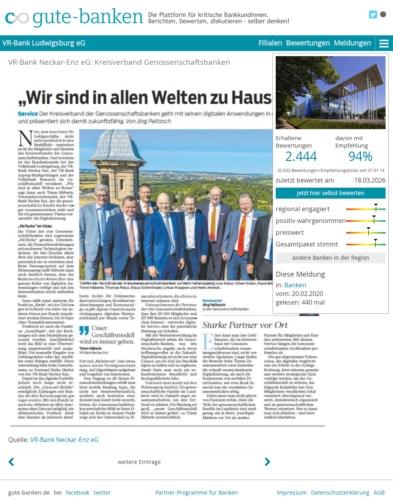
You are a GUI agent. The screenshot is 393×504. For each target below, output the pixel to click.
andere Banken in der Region (330, 257)
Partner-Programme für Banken (196, 492)
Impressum (292, 492)
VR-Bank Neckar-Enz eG (64, 439)
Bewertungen (308, 42)
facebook (77, 492)
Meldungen (352, 42)
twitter (102, 492)
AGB (379, 492)
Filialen (270, 42)
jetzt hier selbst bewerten (330, 193)
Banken (295, 285)
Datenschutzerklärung (340, 492)
